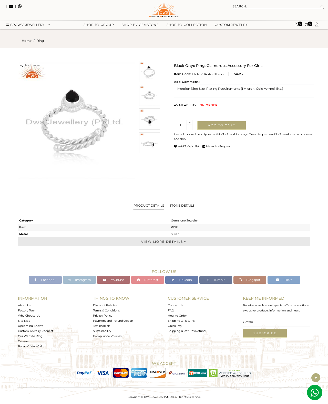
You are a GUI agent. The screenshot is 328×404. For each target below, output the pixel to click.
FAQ (171, 310)
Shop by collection (187, 26)
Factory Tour (26, 310)
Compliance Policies (107, 336)
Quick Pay (175, 326)
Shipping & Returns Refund (187, 331)
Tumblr (216, 280)
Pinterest (147, 280)
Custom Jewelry (231, 26)
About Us (24, 305)
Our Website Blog (30, 336)
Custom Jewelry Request (35, 331)
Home (27, 41)
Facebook (45, 280)
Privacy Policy (102, 315)
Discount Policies (105, 305)
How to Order (177, 315)
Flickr (284, 280)
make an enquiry (216, 146)
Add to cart (221, 125)
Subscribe (264, 333)
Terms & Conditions (106, 310)
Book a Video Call (30, 346)
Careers (23, 341)
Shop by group (99, 26)
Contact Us (175, 305)
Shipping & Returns (181, 320)
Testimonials (101, 326)
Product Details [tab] (149, 205)
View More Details (164, 242)
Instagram (79, 280)
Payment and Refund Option (113, 320)
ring (40, 41)
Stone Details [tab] (182, 205)
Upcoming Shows (30, 326)
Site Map (24, 320)
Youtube (113, 280)
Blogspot (249, 280)
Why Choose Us (29, 315)
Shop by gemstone (140, 26)
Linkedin (182, 280)
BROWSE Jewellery (25, 26)
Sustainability (102, 331)
